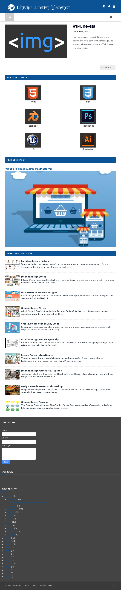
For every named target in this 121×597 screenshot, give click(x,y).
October (12, 512)
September (13, 515)
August (11, 519)
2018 (8, 564)
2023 (8, 548)
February (12, 538)
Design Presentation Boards (33, 361)
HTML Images (76, 26)
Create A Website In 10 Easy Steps (36, 330)
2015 (8, 573)
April (10, 532)
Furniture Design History (31, 267)
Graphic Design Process (30, 408)
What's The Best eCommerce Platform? (25, 170)
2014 (8, 576)
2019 (8, 560)
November (13, 506)
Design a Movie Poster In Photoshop (38, 393)
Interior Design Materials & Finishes (37, 377)
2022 (8, 551)
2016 (8, 570)
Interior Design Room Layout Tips (36, 346)
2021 (8, 554)
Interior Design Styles (29, 283)
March (11, 535)
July (10, 522)
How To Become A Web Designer (35, 299)
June (10, 525)
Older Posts (111, 68)
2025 (8, 503)
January (12, 541)
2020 (8, 557)
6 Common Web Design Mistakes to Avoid (27, 509)
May (10, 528)
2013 (8, 580)
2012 (8, 583)
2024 (8, 544)
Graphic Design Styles (29, 314)
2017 (8, 567)
